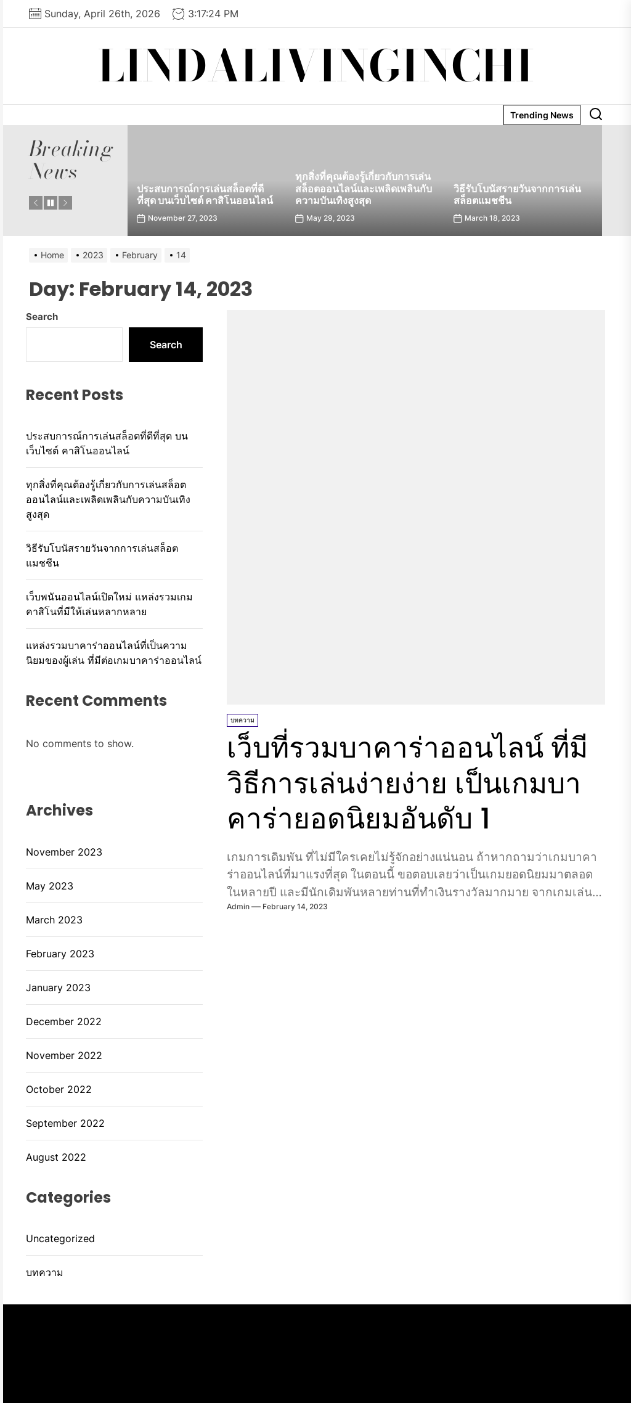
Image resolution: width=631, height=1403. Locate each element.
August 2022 (56, 1157)
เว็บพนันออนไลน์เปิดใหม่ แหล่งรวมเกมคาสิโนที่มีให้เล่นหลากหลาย (109, 604)
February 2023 (60, 953)
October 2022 (59, 1089)
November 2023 (64, 852)
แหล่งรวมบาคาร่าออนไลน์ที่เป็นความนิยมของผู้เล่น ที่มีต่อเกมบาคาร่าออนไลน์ (114, 652)
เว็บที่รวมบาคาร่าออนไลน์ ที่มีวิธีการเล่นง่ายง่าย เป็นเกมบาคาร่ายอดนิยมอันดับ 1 (415, 783)
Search (42, 316)
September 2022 (65, 1123)
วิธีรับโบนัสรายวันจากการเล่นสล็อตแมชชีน (517, 195)
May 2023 (49, 886)
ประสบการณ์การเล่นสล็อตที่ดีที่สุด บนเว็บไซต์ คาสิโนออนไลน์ (205, 195)
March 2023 (54, 920)
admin (238, 906)
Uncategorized (60, 1238)
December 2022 (64, 1021)
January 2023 (58, 987)
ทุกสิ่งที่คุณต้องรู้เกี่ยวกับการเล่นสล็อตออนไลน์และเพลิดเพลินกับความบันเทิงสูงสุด (363, 188)
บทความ (242, 720)
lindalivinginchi (316, 66)
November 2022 (64, 1055)
